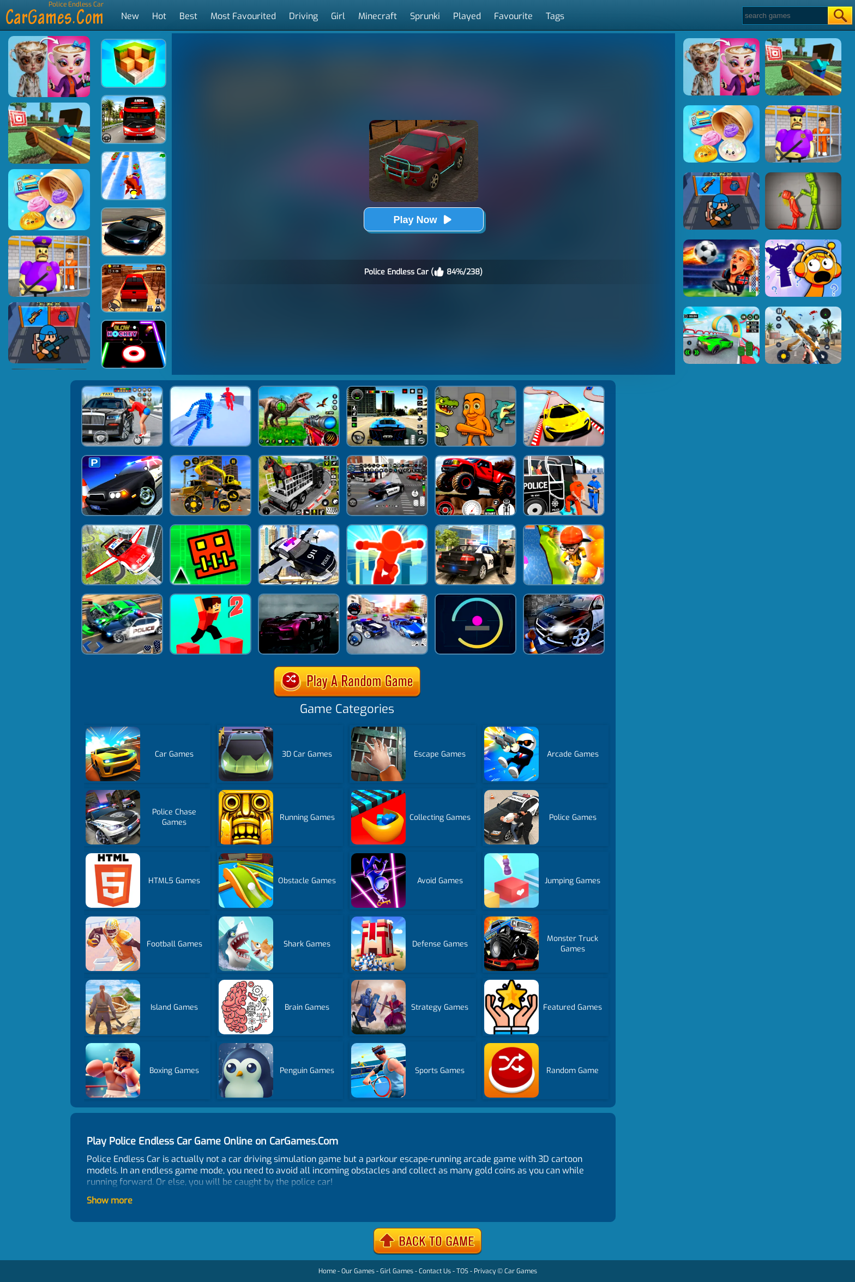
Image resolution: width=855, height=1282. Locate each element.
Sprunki (425, 16)
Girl (338, 16)
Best (188, 16)
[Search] (784, 16)
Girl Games (396, 1271)
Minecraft (377, 16)
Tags (555, 16)
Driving (303, 16)
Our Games (358, 1271)
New (130, 16)
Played (467, 16)
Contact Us (435, 1271)
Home (327, 1271)
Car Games (520, 1271)
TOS (462, 1271)
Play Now (423, 219)
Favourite (513, 16)
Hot (159, 16)
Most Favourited (243, 16)
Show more (110, 1200)
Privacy (485, 1271)
